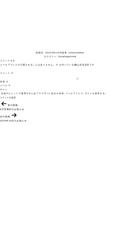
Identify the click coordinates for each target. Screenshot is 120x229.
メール (5, 85)
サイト (4, 89)
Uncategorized (67, 56)
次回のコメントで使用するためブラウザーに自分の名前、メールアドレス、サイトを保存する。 (54, 93)
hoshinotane (76, 53)
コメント (6, 73)
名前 (4, 81)
